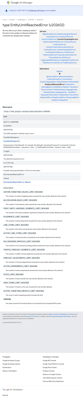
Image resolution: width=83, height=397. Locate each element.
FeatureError (70, 84)
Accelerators (7, 367)
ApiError (60, 71)
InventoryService (59, 44)
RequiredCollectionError (50, 95)
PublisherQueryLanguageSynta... (55, 92)
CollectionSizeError (54, 79)
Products (12, 20)
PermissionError (47, 90)
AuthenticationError (66, 77)
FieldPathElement (10, 141)
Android (5, 395)
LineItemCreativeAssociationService (59, 47)
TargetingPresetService (69, 60)
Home (4, 20)
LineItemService (50, 50)
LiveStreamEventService (54, 52)
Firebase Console (48, 371)
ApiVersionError (52, 77)
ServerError (74, 95)
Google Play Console (50, 367)
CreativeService (52, 37)
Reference (40, 20)
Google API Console (49, 360)
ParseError (74, 87)
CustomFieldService (49, 39)
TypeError (55, 100)
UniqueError (63, 100)
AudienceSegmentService (67, 34)
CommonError (67, 79)
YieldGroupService (70, 63)
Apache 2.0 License (32, 316)
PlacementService (50, 55)
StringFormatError (58, 97)
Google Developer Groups (11, 360)
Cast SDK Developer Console (52, 378)
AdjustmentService (50, 34)
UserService (57, 63)
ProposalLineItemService (67, 55)
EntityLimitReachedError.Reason (17, 182)
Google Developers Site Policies (61, 316)
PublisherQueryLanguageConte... (66, 90)
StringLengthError (72, 97)
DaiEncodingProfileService (53, 42)
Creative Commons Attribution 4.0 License (61, 314)
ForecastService (70, 42)
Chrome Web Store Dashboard (53, 381)
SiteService (66, 57)
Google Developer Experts (11, 364)
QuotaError (72, 92)
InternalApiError (47, 87)
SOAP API (31, 20)
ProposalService (55, 57)
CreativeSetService (66, 37)
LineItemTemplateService (66, 50)
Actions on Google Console (52, 374)
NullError (66, 87)
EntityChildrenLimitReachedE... (68, 82)
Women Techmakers (10, 371)
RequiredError (64, 95)
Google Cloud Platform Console (53, 364)
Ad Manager (22, 2)
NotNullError (58, 87)
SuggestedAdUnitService (50, 60)
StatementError (46, 97)
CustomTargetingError (48, 82)
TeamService (48, 63)
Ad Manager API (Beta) (37, 10)
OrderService (69, 52)
